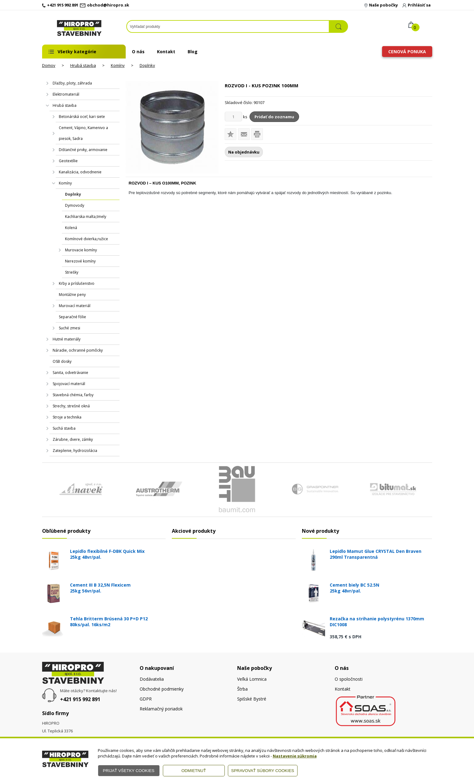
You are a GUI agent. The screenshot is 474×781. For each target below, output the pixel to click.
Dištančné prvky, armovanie (83, 149)
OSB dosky (62, 361)
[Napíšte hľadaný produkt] (227, 26)
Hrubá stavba (83, 65)
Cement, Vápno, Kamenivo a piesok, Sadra (83, 133)
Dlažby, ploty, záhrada (72, 83)
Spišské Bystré (251, 699)
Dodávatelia (152, 679)
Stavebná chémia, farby (73, 394)
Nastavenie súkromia (295, 756)
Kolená (71, 227)
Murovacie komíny (81, 250)
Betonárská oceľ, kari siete (82, 116)
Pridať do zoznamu (274, 116)
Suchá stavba (64, 428)
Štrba (242, 689)
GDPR (146, 699)
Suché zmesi (69, 328)
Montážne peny (72, 294)
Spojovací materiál (69, 383)
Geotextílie (68, 160)
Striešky (71, 272)
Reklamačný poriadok (161, 709)
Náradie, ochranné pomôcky (78, 350)
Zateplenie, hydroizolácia (75, 450)
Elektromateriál (66, 94)
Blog (193, 51)
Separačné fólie (72, 316)
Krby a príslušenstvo (76, 283)
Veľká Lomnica (252, 679)
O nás (138, 51)
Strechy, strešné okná (71, 406)
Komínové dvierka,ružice (86, 238)
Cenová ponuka (407, 51)
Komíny (118, 65)
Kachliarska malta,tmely (85, 216)
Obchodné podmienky (162, 689)
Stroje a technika (67, 417)
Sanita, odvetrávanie (70, 372)
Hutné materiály (66, 339)
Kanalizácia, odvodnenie (80, 172)
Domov (48, 65)
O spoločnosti (349, 679)
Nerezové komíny (80, 261)
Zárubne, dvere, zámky (73, 439)
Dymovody (74, 205)
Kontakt (166, 51)
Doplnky (147, 65)
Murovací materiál (74, 305)
